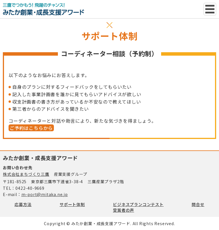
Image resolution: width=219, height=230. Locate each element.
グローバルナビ (210, 9)
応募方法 (23, 204)
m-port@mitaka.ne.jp (44, 194)
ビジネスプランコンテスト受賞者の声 (138, 207)
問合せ (198, 204)
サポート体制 (72, 204)
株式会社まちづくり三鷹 (26, 174)
